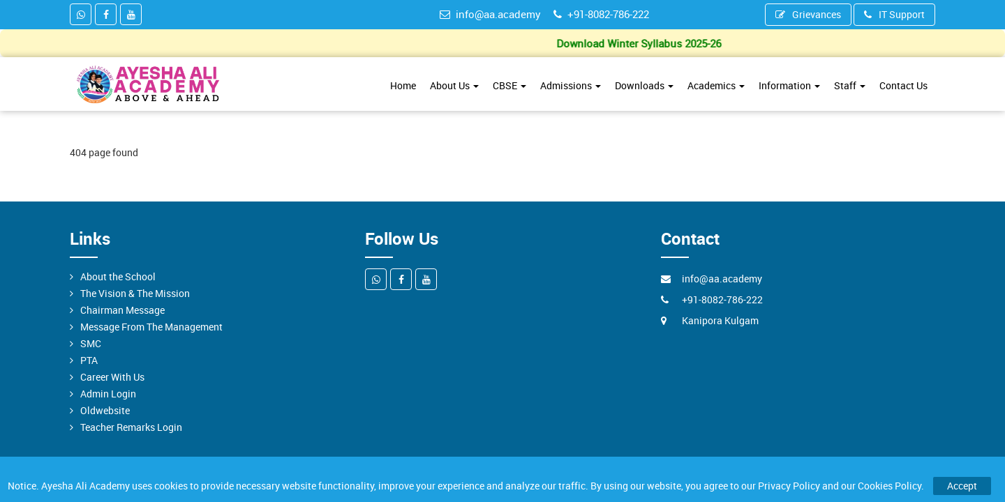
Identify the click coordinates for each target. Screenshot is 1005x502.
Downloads (644, 85)
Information (789, 85)
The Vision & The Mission (135, 293)
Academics (716, 85)
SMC (90, 343)
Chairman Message (122, 310)
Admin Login (108, 393)
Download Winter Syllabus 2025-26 (642, 43)
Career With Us (112, 376)
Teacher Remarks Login (131, 427)
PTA (89, 360)
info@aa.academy (490, 14)
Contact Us (903, 85)
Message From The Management (151, 326)
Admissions (570, 85)
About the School (118, 276)
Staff (849, 85)
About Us (454, 85)
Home (403, 85)
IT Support (894, 14)
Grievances (808, 14)
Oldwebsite (105, 410)
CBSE (509, 85)
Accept (962, 485)
